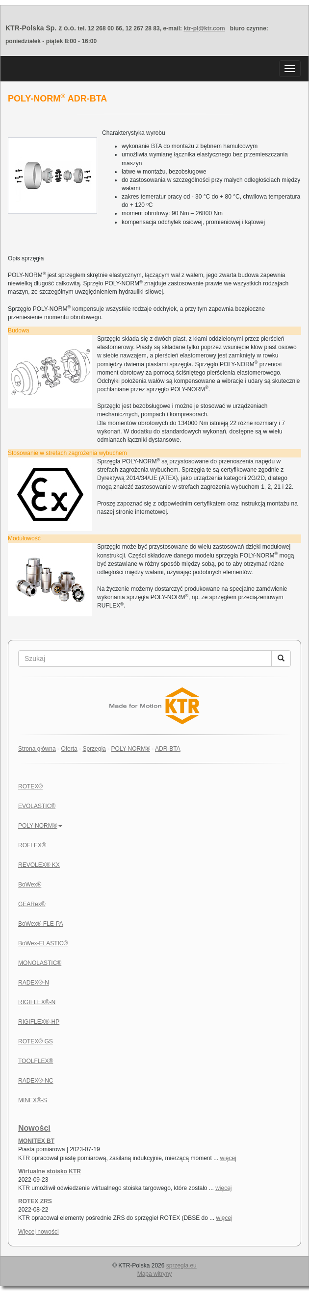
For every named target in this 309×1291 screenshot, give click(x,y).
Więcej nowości (38, 1231)
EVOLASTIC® (36, 806)
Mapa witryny (154, 1273)
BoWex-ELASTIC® (43, 943)
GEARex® (32, 904)
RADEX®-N (33, 982)
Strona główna (37, 748)
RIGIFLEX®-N (36, 1002)
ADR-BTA (167, 748)
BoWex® (29, 884)
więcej (228, 1158)
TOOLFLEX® (35, 1061)
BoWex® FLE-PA (40, 923)
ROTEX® (30, 786)
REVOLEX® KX (39, 864)
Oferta (69, 748)
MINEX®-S (32, 1100)
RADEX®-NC (35, 1080)
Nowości (34, 1128)
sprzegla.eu (181, 1265)
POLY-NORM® (130, 748)
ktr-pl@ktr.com (204, 28)
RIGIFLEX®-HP (38, 1021)
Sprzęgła (93, 748)
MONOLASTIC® (39, 963)
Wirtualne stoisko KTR (49, 1171)
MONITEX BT (36, 1141)
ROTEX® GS (35, 1041)
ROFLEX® (32, 845)
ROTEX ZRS (35, 1201)
